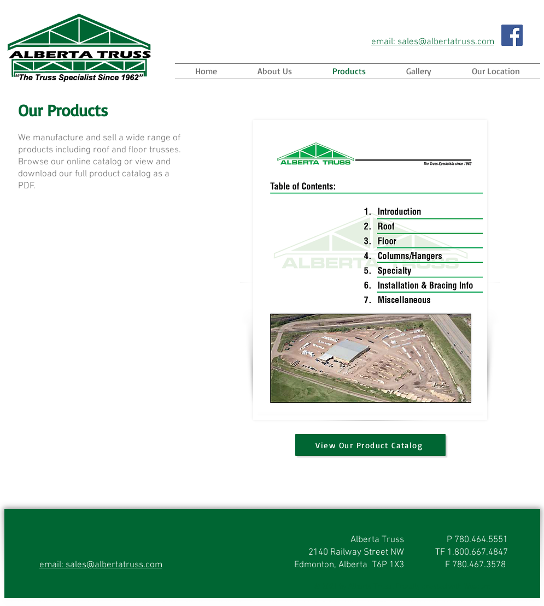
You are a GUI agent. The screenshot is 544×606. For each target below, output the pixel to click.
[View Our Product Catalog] (370, 445)
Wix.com (477, 586)
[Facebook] (512, 35)
